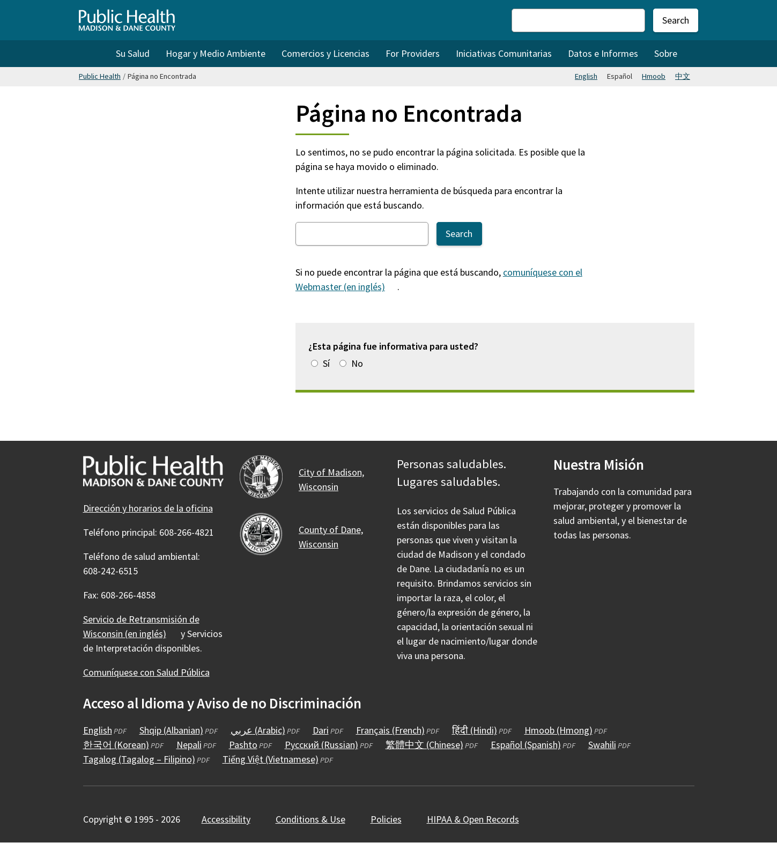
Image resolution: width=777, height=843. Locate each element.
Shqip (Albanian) (171, 730)
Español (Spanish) (526, 744)
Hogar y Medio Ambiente (215, 53)
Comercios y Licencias (325, 53)
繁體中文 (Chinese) (424, 744)
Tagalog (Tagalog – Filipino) (139, 759)
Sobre (665, 53)
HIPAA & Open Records (473, 819)
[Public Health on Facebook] (563, 566)
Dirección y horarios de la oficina (148, 508)
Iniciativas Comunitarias (504, 53)
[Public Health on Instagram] (592, 566)
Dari (321, 730)
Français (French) (390, 730)
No (357, 363)
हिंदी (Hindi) (474, 730)
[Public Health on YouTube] (621, 566)
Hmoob (653, 76)
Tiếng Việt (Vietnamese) (271, 759)
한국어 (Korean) (116, 744)
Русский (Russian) (321, 744)
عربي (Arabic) (258, 730)
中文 (682, 76)
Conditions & (317, 819)
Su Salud (133, 53)
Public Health (100, 76)
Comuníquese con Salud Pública (146, 672)
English (586, 76)
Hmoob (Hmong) (558, 730)
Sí (326, 363)
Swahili (602, 744)
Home (93, 53)
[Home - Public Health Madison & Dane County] (127, 20)
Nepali (189, 744)
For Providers (413, 53)
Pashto (243, 744)
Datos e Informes (603, 53)
